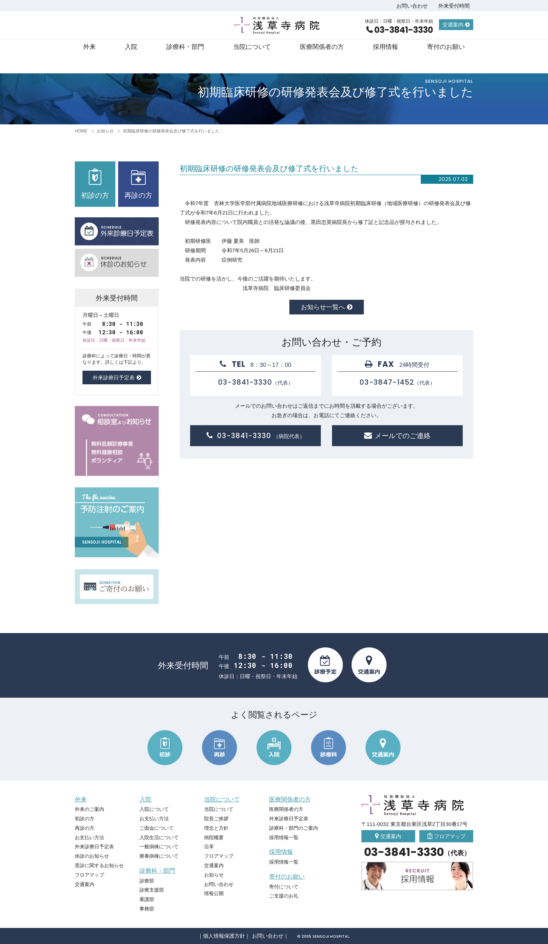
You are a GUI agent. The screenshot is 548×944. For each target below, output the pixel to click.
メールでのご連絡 (403, 436)
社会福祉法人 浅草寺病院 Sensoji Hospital (278, 25)
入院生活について (159, 837)
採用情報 (385, 46)
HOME (81, 131)
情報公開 (214, 893)
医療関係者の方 (322, 46)
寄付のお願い (446, 46)
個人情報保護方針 (224, 936)
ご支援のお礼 (283, 896)
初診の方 (95, 183)
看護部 (146, 899)
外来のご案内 (89, 809)
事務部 (146, 909)
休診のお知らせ (92, 856)
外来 (89, 46)
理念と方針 (216, 828)
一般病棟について (159, 846)
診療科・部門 (185, 46)
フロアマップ (89, 875)
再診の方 (138, 183)
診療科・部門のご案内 (293, 828)
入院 (131, 46)
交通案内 (452, 25)
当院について (252, 46)
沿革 (209, 846)
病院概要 (214, 837)
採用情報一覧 (283, 837)
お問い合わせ (412, 6)
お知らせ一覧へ (323, 307)
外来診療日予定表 (114, 377)
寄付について (283, 886)
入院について (154, 809)
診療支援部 (151, 890)
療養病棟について (159, 856)
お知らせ (105, 131)
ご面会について (156, 828)
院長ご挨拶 (216, 818)
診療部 (146, 881)
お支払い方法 (89, 837)
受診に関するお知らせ (99, 865)
